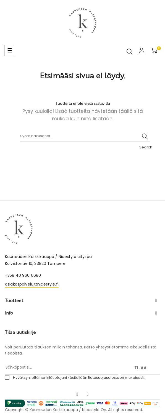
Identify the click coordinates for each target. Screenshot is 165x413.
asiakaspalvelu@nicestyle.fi (32, 284)
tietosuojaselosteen (106, 377)
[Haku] (85, 136)
